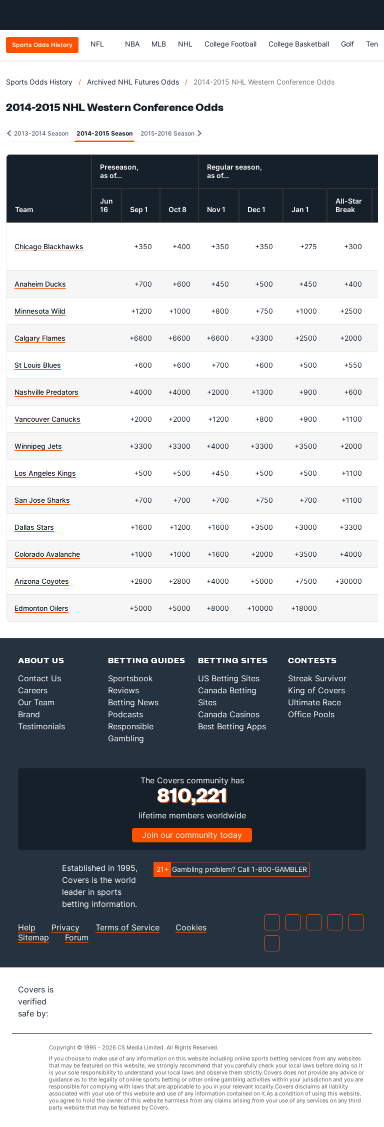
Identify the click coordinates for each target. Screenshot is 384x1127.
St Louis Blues (37, 365)
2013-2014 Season (37, 133)
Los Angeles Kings (45, 473)
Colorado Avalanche (47, 554)
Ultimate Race (314, 702)
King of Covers (316, 690)
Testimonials (41, 726)
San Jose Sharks (42, 500)
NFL (101, 44)
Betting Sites (233, 660)
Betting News (133, 702)
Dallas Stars (34, 527)
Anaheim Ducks (40, 284)
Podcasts (125, 714)
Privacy (66, 927)
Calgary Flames (40, 338)
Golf (347, 44)
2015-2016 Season (171, 133)
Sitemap (33, 937)
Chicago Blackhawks (49, 246)
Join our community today (192, 835)
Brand (29, 714)
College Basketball (298, 44)
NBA (132, 44)
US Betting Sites (229, 678)
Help (27, 927)
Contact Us (39, 678)
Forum (76, 937)
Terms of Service (128, 927)
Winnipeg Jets (38, 446)
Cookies (191, 927)
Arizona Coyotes (41, 581)
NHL (185, 44)
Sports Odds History (39, 82)
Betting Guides (147, 660)
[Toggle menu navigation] (371, 15)
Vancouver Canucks (47, 419)
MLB (159, 44)
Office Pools (311, 714)
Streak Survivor (317, 678)
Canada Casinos (229, 714)
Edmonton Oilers (41, 608)
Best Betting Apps (232, 726)
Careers (33, 690)
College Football (230, 44)
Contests (312, 660)
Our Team (36, 702)
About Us (41, 660)
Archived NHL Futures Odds (133, 82)
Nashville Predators (46, 392)
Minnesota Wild (40, 311)
